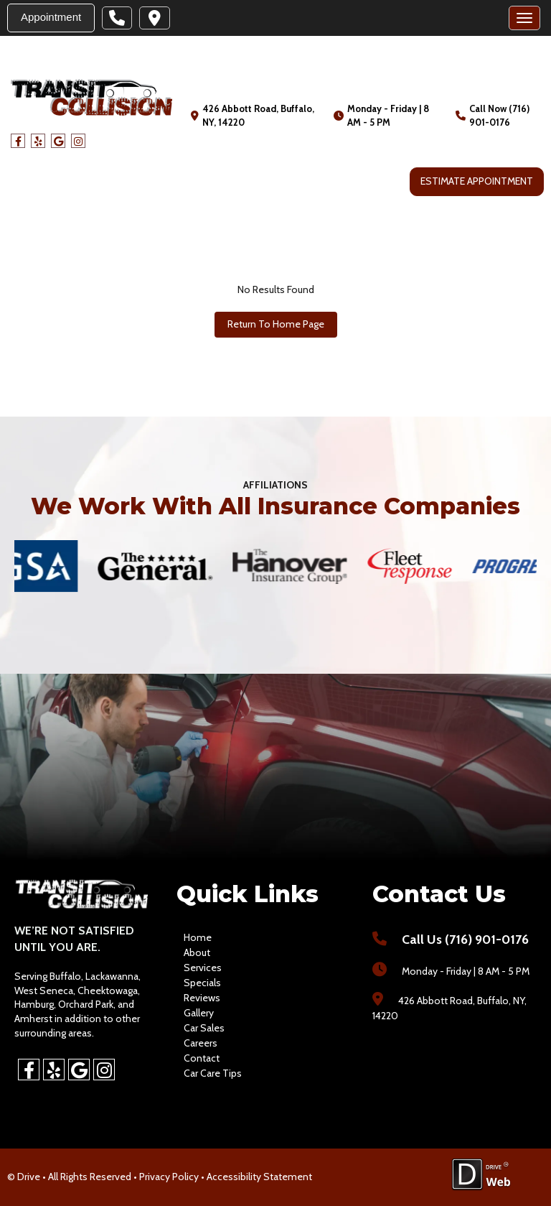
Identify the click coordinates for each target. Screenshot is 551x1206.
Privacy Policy (169, 1176)
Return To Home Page (275, 323)
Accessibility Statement (259, 1176)
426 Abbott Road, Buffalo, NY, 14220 (258, 116)
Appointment (51, 17)
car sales (204, 1027)
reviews (202, 997)
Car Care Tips (213, 1073)
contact (202, 1058)
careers (200, 1042)
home (198, 937)
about (197, 952)
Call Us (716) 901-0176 (465, 939)
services (203, 967)
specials (202, 982)
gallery (199, 1012)
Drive (28, 1176)
